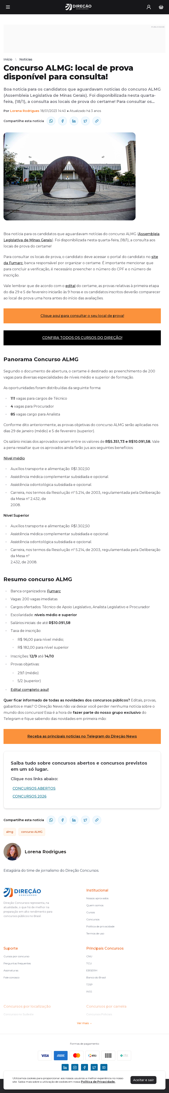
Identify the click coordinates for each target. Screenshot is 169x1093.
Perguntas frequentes (17, 963)
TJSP (89, 984)
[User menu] (148, 7)
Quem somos (94, 905)
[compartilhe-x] (85, 121)
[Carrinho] (161, 7)
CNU (89, 956)
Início (8, 59)
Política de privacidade (100, 926)
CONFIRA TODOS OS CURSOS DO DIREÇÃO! (82, 338)
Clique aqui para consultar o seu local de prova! (82, 316)
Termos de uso (95, 933)
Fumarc (54, 591)
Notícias (25, 59)
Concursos (92, 919)
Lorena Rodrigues (24, 111)
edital (70, 286)
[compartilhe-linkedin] (74, 121)
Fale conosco (11, 977)
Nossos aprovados (97, 898)
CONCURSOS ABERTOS (34, 788)
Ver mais (84, 1023)
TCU (89, 963)
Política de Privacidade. (98, 1081)
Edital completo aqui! (30, 690)
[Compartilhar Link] (96, 121)
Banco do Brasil (96, 977)
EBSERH (91, 970)
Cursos (90, 912)
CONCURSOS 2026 (29, 796)
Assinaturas (11, 970)
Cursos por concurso (16, 956)
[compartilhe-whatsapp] (51, 121)
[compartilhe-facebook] (62, 121)
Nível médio (14, 458)
